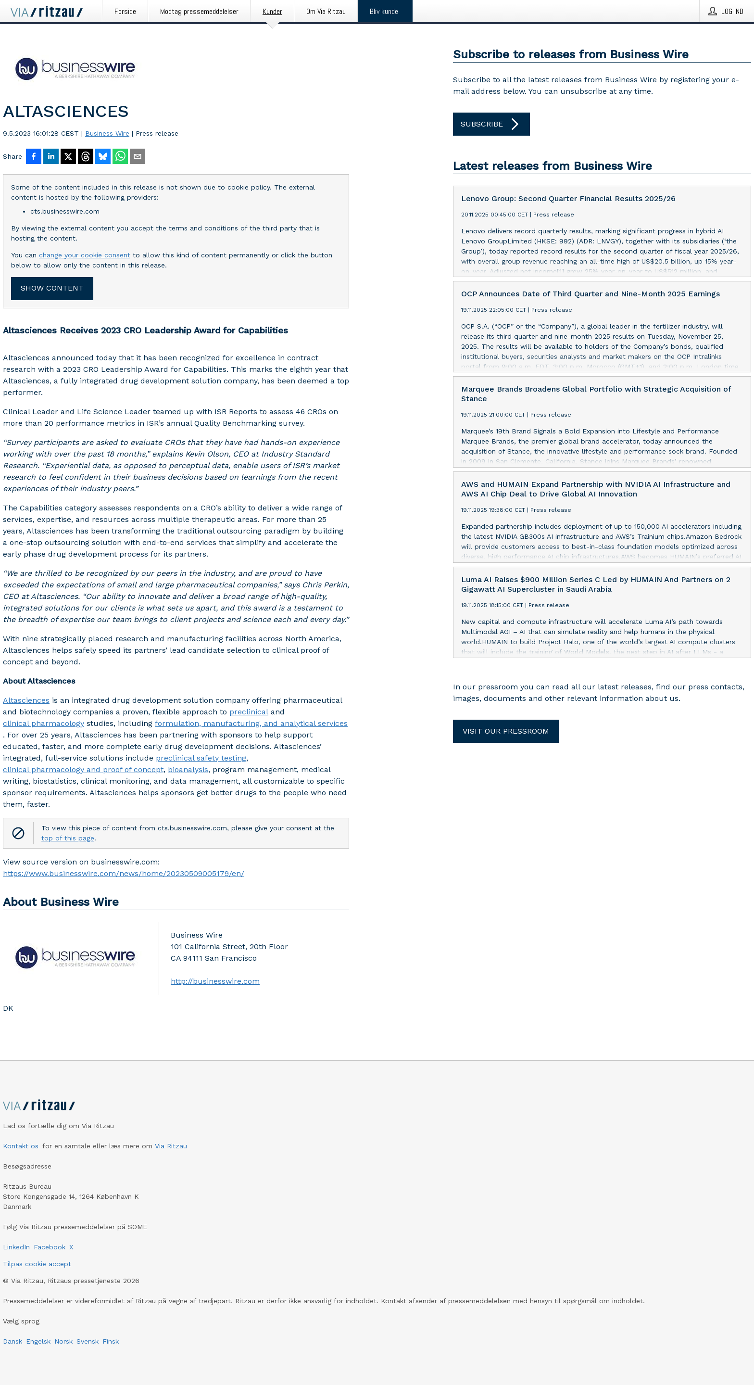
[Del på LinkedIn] (51, 157)
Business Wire (107, 133)
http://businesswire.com (215, 981)
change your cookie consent (84, 255)
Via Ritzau (171, 1146)
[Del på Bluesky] (103, 157)
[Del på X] (68, 157)
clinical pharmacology (43, 723)
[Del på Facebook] (33, 157)
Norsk (63, 1341)
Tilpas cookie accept (37, 1264)
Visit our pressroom (506, 731)
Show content (52, 287)
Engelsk (38, 1341)
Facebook (49, 1247)
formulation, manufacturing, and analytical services (251, 723)
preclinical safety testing (201, 757)
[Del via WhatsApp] (120, 157)
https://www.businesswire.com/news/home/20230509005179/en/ (123, 873)
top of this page (67, 838)
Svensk (87, 1341)
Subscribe (491, 124)
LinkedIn (16, 1247)
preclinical (248, 711)
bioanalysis (188, 769)
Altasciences (26, 700)
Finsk (110, 1341)
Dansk (12, 1341)
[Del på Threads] (85, 157)
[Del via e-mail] (137, 157)
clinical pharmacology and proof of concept (83, 769)
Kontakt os (20, 1146)
